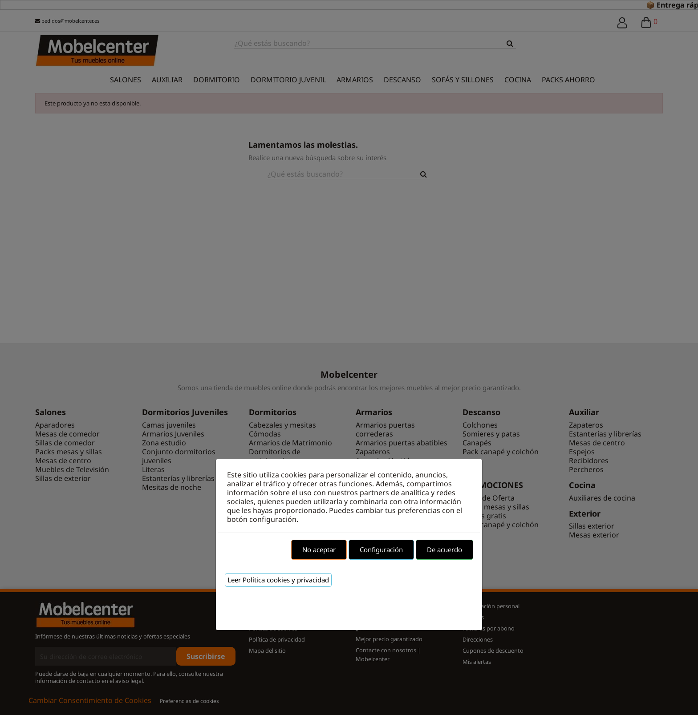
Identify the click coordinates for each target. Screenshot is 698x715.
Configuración (381, 549)
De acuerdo (444, 549)
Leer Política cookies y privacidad (278, 579)
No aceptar (319, 549)
